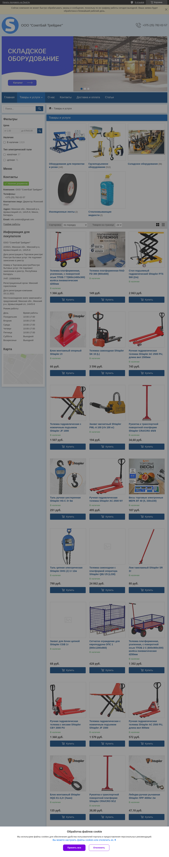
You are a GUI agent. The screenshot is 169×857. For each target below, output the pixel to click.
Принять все (74, 847)
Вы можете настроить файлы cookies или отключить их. (83, 840)
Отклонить (99, 847)
